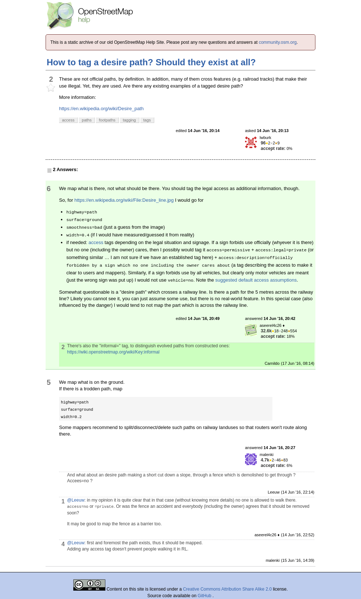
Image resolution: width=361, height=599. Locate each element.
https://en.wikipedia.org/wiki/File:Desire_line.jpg (124, 200)
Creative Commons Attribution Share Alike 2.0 (227, 589)
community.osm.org (278, 42)
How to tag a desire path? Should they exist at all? (151, 62)
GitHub (205, 595)
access (96, 242)
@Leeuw (76, 500)
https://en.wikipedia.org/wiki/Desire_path (101, 108)
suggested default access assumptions (255, 280)
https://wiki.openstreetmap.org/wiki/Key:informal (113, 352)
